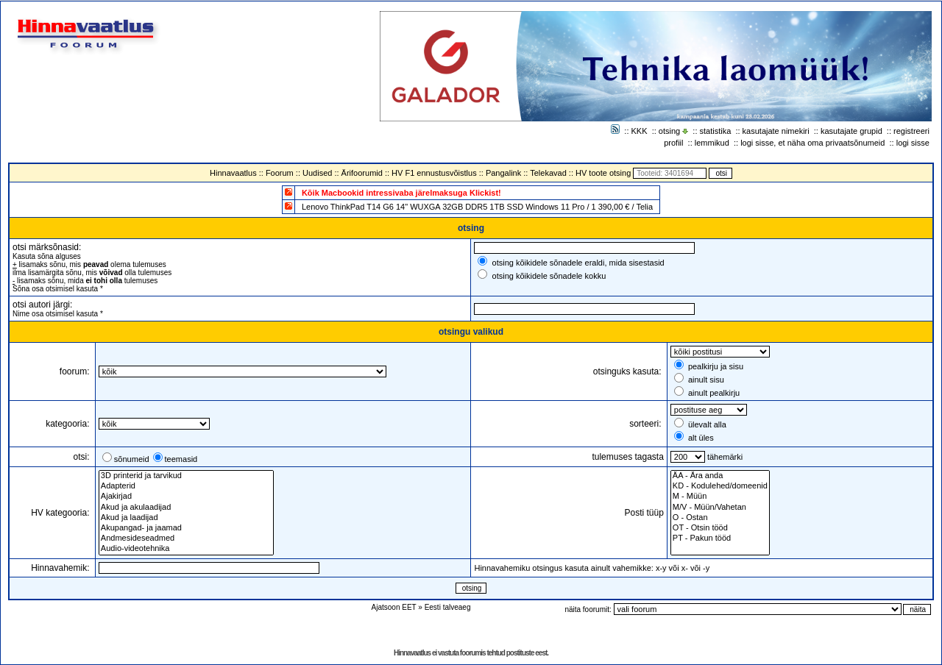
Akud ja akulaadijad (186, 507)
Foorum (280, 172)
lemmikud (712, 142)
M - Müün (720, 496)
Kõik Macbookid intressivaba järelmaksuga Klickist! (401, 192)
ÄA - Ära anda (720, 476)
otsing (669, 131)
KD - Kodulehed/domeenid (720, 486)
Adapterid (186, 486)
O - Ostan (720, 518)
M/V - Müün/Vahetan (720, 507)
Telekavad (548, 172)
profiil (673, 142)
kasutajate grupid (851, 131)
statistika (716, 131)
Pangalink (503, 172)
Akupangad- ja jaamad (186, 528)
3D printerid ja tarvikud (186, 476)
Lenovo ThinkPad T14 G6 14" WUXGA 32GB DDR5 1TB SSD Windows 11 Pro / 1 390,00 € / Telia (477, 206)
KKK (639, 131)
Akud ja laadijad (186, 518)
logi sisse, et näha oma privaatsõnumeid (812, 142)
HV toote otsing (603, 172)
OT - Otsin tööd (720, 528)
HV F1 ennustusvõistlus (434, 172)
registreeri (911, 131)
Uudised (317, 172)
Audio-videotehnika (186, 549)
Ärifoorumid (362, 172)
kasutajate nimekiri (776, 131)
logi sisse (912, 142)
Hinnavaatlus (233, 172)
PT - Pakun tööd (720, 538)
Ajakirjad (186, 496)
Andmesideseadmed (186, 538)
